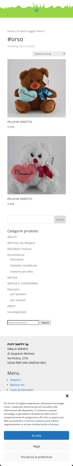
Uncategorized (16, 312)
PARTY (11, 306)
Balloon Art (17, 385)
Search (45, 322)
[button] (67, 396)
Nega (36, 446)
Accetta (36, 435)
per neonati (18, 300)
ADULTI (12, 237)
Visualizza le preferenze (36, 457)
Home (11, 31)
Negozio (15, 380)
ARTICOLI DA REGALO (21, 243)
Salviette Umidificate (23, 265)
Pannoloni (16, 259)
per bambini (18, 294)
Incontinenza (15, 255)
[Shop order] (49, 53)
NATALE (12, 277)
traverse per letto (21, 271)
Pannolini (13, 289)
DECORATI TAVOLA (19, 249)
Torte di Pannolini (21, 390)
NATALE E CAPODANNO (22, 283)
